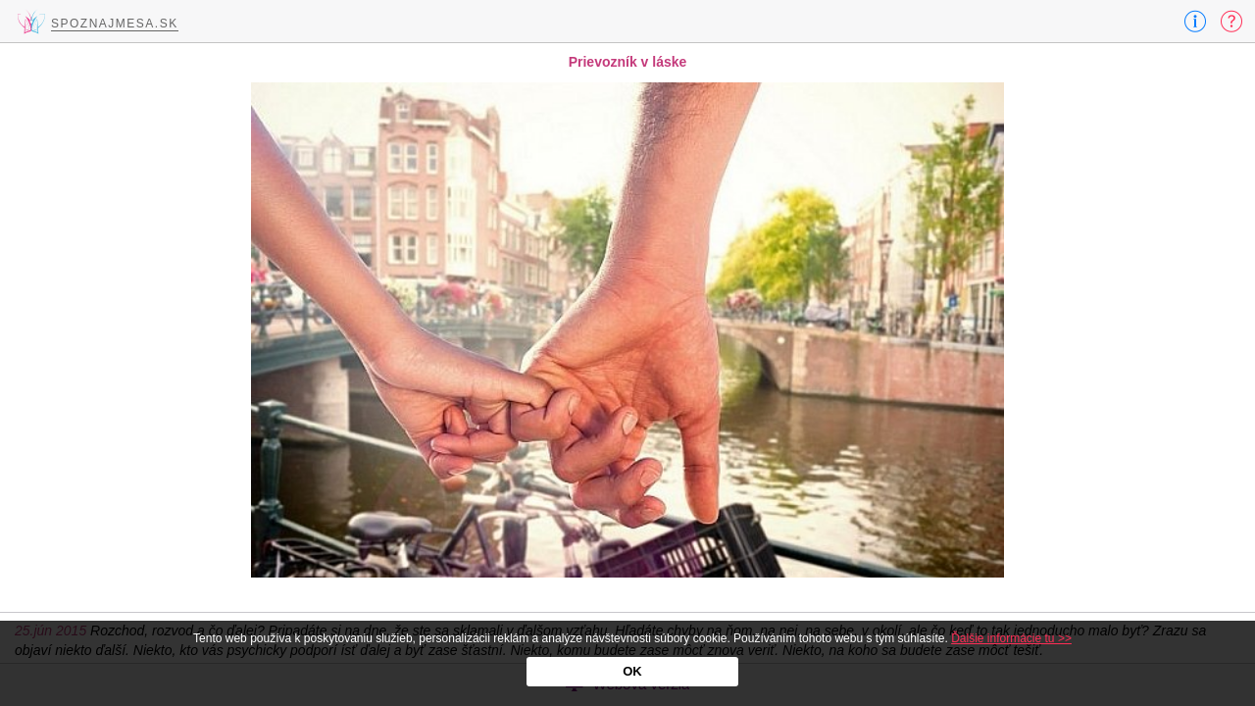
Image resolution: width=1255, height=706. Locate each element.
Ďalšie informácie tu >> (1011, 638)
